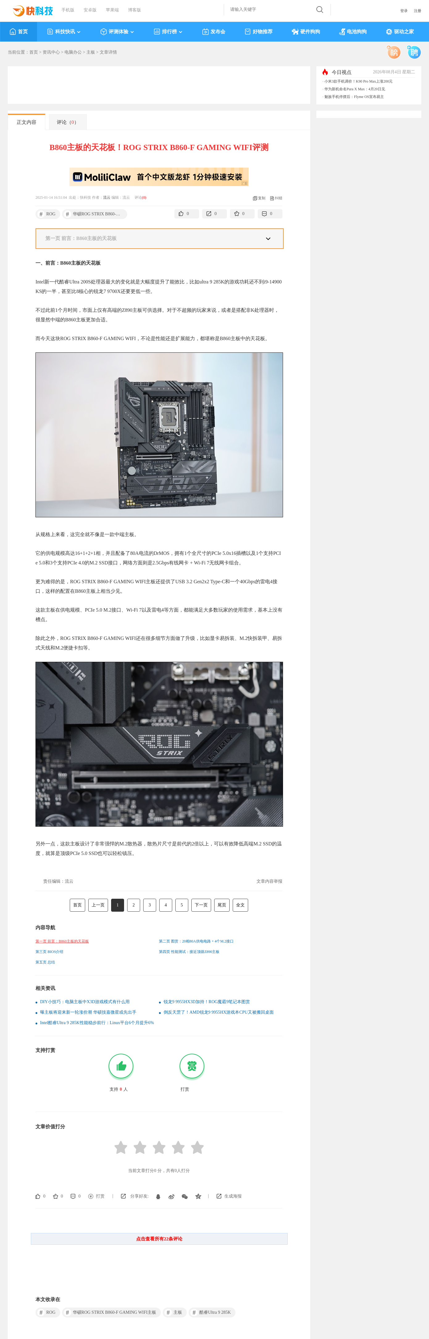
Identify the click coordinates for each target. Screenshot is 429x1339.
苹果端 (112, 10)
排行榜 (168, 31)
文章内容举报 (269, 881)
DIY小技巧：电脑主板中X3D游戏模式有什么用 (85, 1001)
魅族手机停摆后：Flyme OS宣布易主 (354, 97)
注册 (417, 11)
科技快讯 (64, 31)
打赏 (100, 1196)
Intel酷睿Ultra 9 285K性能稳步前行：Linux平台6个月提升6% (97, 1022)
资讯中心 (51, 52)
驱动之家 (400, 31)
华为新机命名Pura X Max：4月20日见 (354, 89)
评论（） (68, 122)
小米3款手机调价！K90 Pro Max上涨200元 (358, 81)
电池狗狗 (353, 31)
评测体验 (117, 31)
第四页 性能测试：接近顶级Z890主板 (189, 952)
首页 (19, 31)
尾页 (222, 905)
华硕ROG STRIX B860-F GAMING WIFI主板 (95, 214)
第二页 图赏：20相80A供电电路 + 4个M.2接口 (196, 941)
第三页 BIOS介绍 (49, 952)
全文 (240, 905)
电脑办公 (73, 52)
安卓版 (90, 10)
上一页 (98, 905)
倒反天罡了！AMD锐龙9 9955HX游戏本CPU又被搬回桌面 (219, 1012)
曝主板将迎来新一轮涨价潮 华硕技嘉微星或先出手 (88, 1012)
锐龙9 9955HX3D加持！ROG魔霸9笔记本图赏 (207, 1001)
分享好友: (139, 1196)
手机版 (67, 10)
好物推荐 (258, 31)
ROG (46, 214)
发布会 (213, 31)
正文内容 (26, 122)
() (144, 197)
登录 (404, 11)
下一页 (201, 905)
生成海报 (233, 1196)
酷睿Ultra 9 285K (210, 1312)
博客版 (134, 10)
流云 (106, 197)
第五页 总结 (45, 962)
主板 (90, 52)
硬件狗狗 (306, 31)
